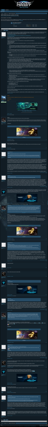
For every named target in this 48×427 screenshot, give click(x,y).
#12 (46, 294)
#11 (46, 276)
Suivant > (7, 30)
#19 (46, 407)
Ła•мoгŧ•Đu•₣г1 (8, 276)
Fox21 (2, 148)
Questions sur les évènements (32, 110)
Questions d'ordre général (21, 110)
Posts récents (3, 11)
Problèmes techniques (26, 110)
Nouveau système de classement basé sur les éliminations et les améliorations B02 (19, 35)
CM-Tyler (8, 113)
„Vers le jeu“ (21, 20)
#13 (46, 310)
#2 (46, 113)
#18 (46, 391)
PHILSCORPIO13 (4, 123)
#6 (46, 187)
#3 (46, 139)
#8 (46, 238)
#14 (46, 342)
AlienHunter (3, 37)
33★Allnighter (8, 140)
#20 (46, 415)
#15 (46, 358)
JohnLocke (3, 285)
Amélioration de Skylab (11, 36)
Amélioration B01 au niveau (11, 34)
